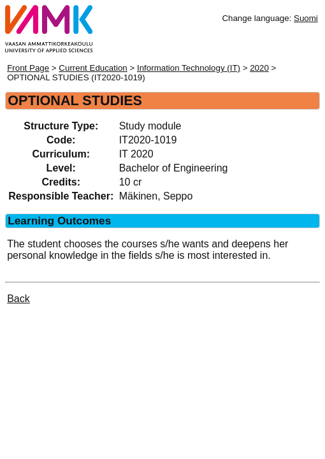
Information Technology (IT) (188, 68)
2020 (259, 68)
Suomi (306, 18)
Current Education (93, 68)
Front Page (28, 68)
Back (18, 298)
